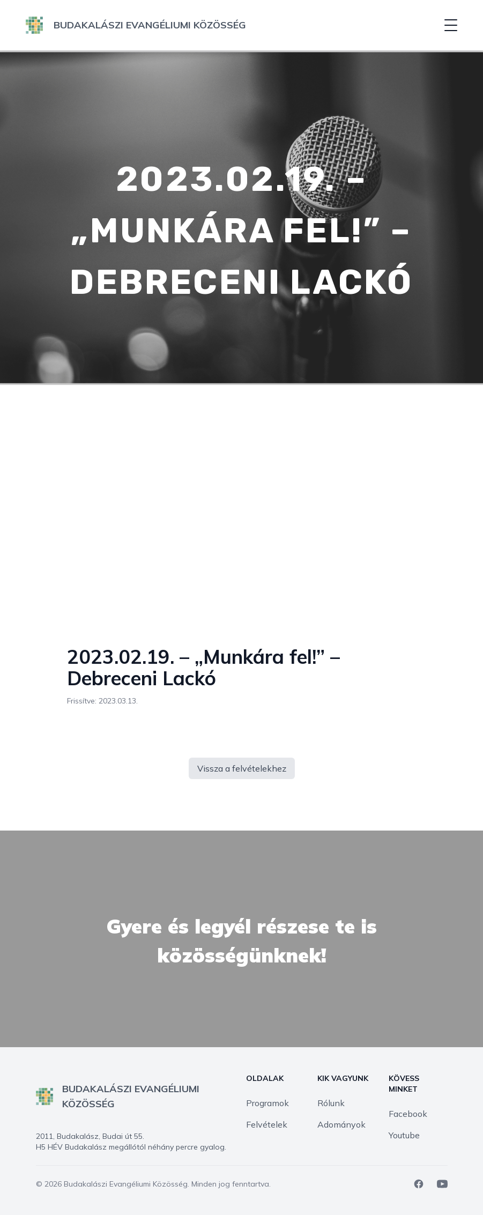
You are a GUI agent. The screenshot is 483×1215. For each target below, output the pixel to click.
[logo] (136, 25)
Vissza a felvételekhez (241, 768)
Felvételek (266, 1124)
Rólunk (331, 1103)
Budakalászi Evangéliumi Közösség (126, 1184)
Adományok (341, 1124)
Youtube (404, 1135)
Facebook (408, 1113)
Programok (267, 1103)
